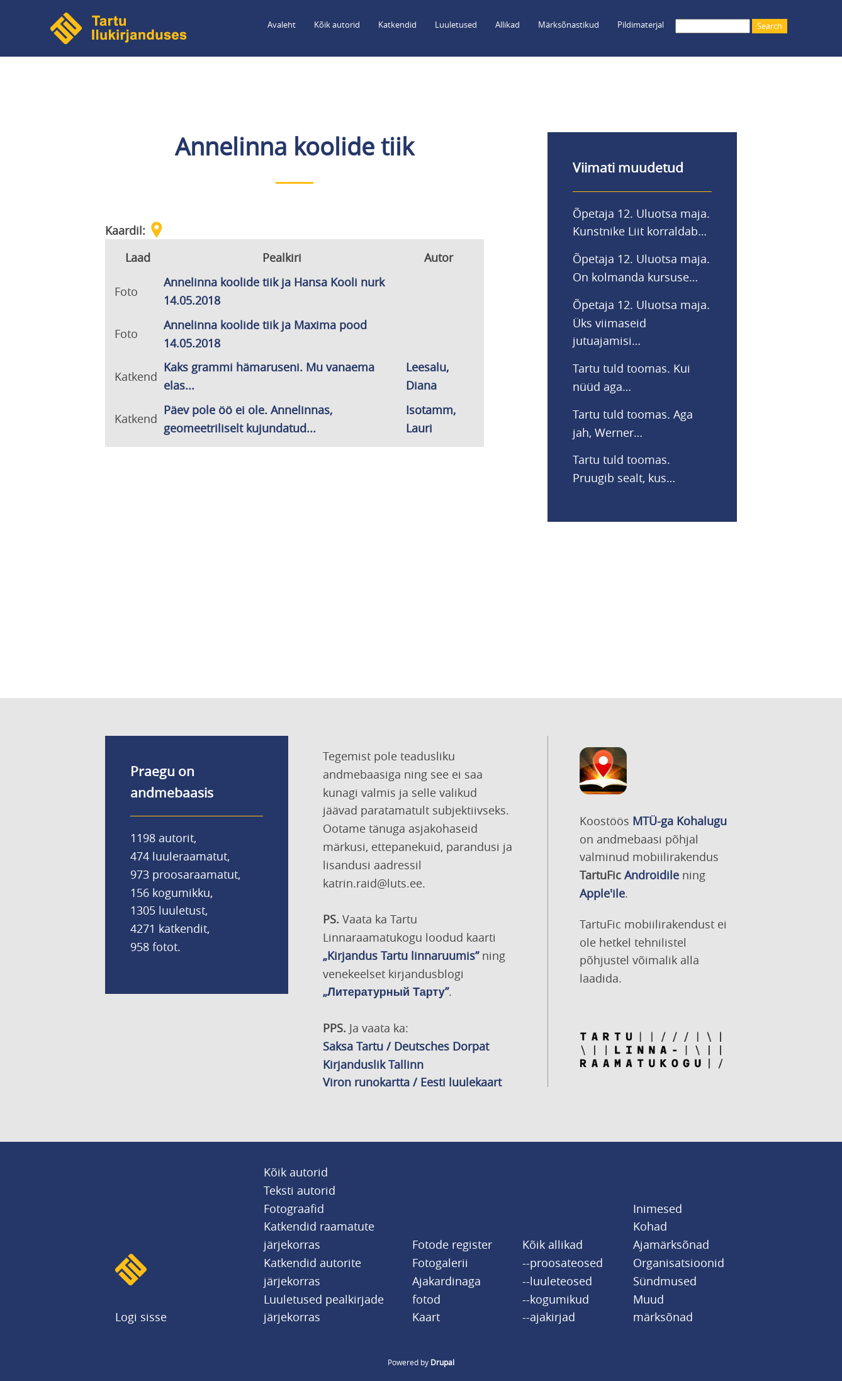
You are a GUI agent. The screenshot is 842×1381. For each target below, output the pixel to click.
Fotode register (452, 1244)
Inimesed (657, 1208)
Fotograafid (294, 1208)
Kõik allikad (552, 1244)
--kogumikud (555, 1299)
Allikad (507, 24)
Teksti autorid (299, 1190)
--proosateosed (562, 1262)
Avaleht (281, 24)
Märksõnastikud (568, 24)
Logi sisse (141, 1316)
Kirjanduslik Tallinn (373, 1064)
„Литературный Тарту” (385, 991)
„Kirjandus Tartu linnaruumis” (401, 955)
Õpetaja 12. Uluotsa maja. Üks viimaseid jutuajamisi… (641, 323)
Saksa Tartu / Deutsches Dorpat (406, 1046)
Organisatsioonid (678, 1262)
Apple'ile (602, 893)
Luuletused (456, 24)
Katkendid (397, 24)
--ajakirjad (548, 1316)
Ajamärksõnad (671, 1244)
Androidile (651, 874)
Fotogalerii (440, 1262)
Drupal (442, 1362)
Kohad (650, 1226)
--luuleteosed (557, 1280)
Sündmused (665, 1280)
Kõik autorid (337, 24)
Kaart (426, 1316)
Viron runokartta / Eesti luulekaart (412, 1082)
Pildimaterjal (640, 24)
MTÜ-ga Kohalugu (679, 820)
